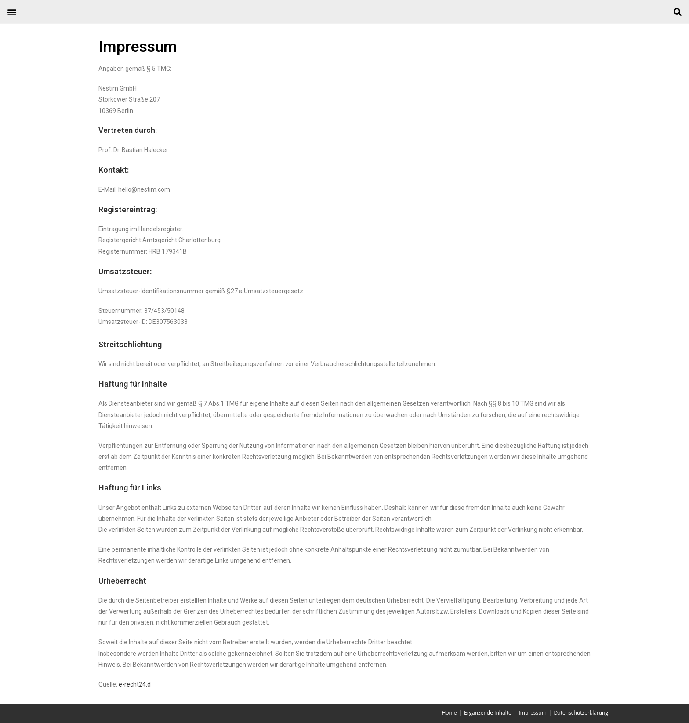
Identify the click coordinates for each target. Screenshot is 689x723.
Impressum (532, 712)
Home (449, 712)
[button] (11, 11)
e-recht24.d (135, 684)
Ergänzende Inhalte (487, 712)
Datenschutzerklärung (581, 712)
